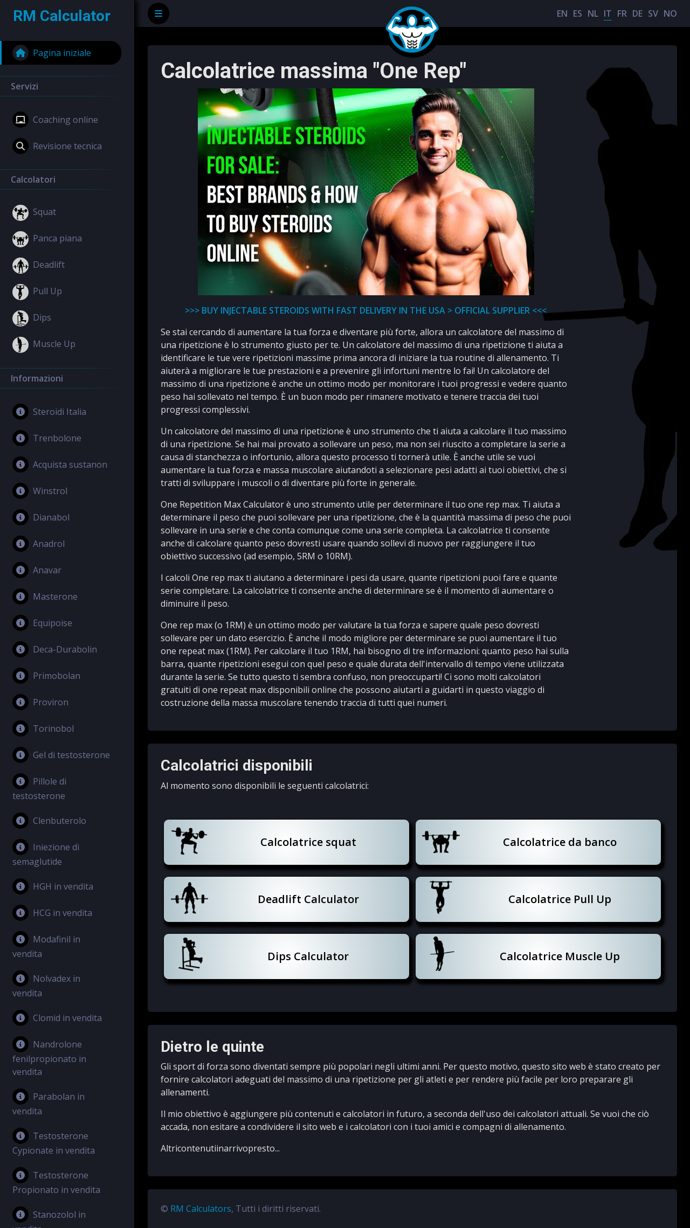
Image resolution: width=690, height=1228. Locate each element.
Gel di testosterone (61, 755)
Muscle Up (43, 345)
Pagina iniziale (51, 53)
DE (637, 13)
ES (577, 13)
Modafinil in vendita (46, 945)
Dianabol (41, 517)
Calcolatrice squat (308, 842)
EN (562, 13)
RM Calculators (200, 1209)
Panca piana (47, 239)
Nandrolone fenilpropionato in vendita (49, 1057)
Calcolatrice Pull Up (559, 899)
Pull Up (37, 292)
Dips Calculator (308, 956)
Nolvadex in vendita (46, 984)
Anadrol (38, 544)
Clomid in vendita (57, 1018)
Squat (34, 213)
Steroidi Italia (49, 412)
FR (622, 13)
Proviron (40, 702)
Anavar (36, 570)
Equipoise (42, 623)
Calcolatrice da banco (560, 842)
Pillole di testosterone (39, 787)
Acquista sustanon (59, 464)
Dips (31, 318)
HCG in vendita (52, 913)
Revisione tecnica (57, 146)
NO (670, 13)
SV (653, 13)
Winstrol (39, 491)
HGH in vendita (52, 886)
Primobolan (46, 676)
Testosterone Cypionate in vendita (53, 1142)
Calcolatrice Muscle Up (560, 956)
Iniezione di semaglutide (45, 853)
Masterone (45, 596)
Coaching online (55, 120)
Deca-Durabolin (54, 649)
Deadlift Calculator (308, 899)
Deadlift (38, 266)
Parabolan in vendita (48, 1102)
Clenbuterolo (49, 821)
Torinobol (43, 728)
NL (593, 13)
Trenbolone (46, 438)
